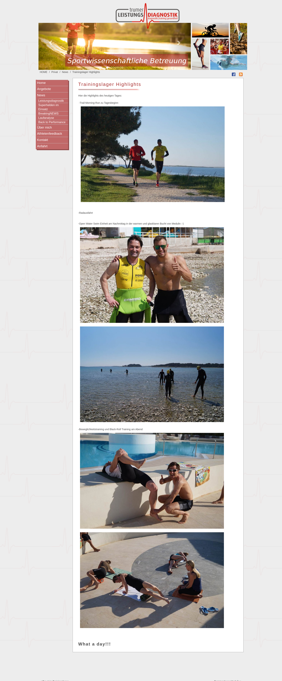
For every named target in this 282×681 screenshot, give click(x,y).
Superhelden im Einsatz (48, 107)
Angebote (44, 89)
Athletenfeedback (49, 133)
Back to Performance (51, 122)
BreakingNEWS (48, 113)
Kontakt (42, 140)
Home (41, 83)
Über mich (44, 127)
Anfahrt (42, 146)
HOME (43, 72)
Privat (54, 72)
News (65, 72)
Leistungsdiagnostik (51, 100)
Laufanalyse (46, 117)
